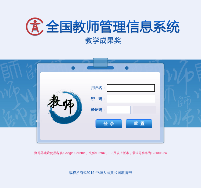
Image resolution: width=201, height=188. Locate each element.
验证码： (98, 110)
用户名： (98, 88)
